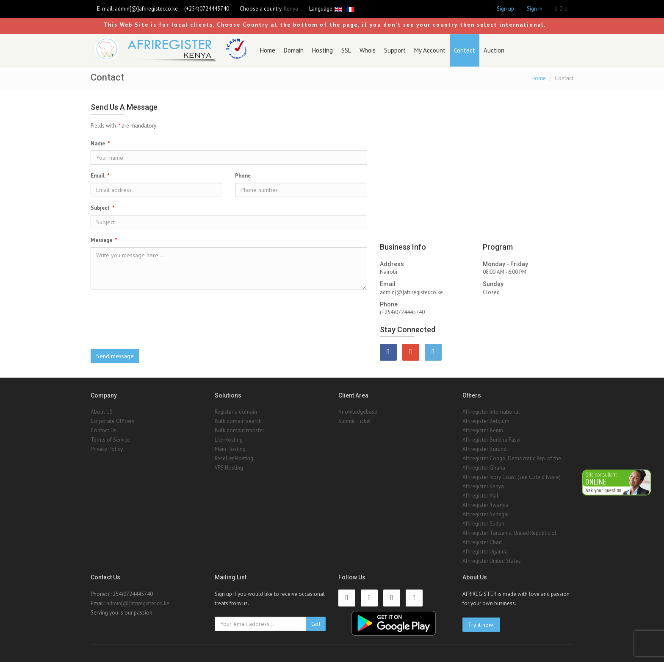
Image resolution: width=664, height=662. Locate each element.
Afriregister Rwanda (485, 505)
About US (102, 411)
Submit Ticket (354, 421)
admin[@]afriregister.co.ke (146, 8)
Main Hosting (230, 449)
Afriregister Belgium (485, 421)
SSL (346, 50)
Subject (103, 207)
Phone (243, 175)
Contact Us (103, 430)
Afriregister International (491, 411)
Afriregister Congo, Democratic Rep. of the (511, 458)
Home (267, 50)
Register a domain (236, 411)
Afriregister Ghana (483, 467)
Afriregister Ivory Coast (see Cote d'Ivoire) (511, 477)
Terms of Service (110, 439)
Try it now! (481, 625)
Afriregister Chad (482, 542)
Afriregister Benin (482, 430)
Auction (494, 50)
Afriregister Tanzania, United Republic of (509, 533)
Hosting (322, 50)
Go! (315, 624)
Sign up (505, 8)
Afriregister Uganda (485, 551)
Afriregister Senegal (485, 514)
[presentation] (228, 312)
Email (100, 175)
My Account (429, 50)
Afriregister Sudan (483, 523)
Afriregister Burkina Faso (491, 439)
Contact (464, 50)
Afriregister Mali (481, 495)
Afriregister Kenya (483, 486)
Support (395, 50)
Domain (294, 50)
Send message (115, 356)
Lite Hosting (229, 439)
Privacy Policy (107, 449)
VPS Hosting (229, 467)
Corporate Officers (112, 421)
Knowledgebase (357, 411)
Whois (368, 50)
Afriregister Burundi (485, 449)
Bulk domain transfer (239, 430)
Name (100, 143)
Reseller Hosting (234, 458)
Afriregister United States (491, 561)
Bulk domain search (238, 421)
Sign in (534, 8)
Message (104, 240)
